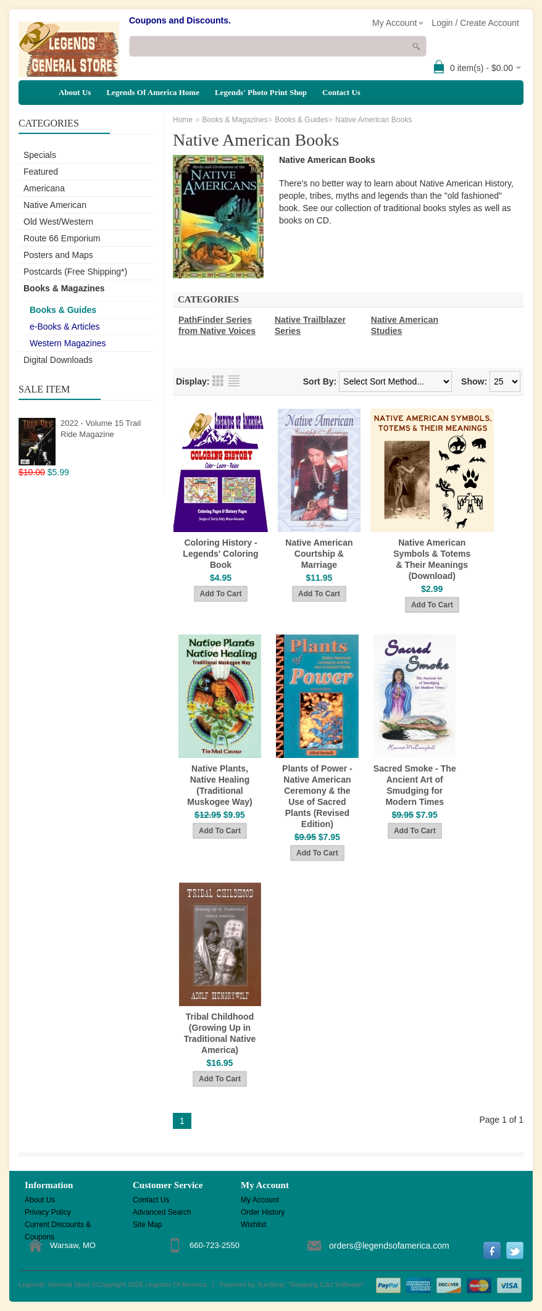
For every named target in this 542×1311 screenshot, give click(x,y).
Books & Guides (63, 310)
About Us (75, 92)
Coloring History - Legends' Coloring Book (220, 554)
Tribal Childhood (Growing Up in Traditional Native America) (220, 1033)
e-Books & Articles (65, 326)
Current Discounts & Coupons (58, 1225)
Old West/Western (58, 222)
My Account (260, 1200)
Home (183, 119)
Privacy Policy (48, 1212)
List (234, 380)
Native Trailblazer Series (310, 325)
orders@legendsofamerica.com (389, 1246)
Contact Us (341, 92)
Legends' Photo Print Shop (261, 92)
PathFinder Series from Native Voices (217, 325)
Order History (263, 1212)
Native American (54, 205)
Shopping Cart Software (326, 1284)
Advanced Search (162, 1212)
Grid (217, 380)
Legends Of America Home (152, 92)
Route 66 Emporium (62, 238)
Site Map (147, 1224)
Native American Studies (404, 325)
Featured (40, 172)
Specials (39, 155)
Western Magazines (68, 343)
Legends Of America (176, 1284)
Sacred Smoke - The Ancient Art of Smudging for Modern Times (414, 785)
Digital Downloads (58, 360)
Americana (44, 188)
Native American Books (373, 119)
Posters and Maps (58, 255)
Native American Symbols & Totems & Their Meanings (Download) (431, 559)
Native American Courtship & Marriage (318, 554)
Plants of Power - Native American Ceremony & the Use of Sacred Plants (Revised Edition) (317, 796)
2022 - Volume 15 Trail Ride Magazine (100, 428)
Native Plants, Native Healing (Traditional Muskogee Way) (219, 785)
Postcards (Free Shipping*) (75, 272)
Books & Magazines (63, 288)
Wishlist (253, 1224)
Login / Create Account (475, 23)
